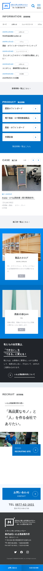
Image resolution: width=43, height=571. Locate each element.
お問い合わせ (12, 568)
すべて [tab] (5, 24)
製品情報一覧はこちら (21, 146)
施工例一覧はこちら (20, 222)
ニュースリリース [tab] (27, 24)
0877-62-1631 (24, 504)
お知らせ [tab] (14, 24)
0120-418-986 (24, 543)
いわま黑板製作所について (24, 374)
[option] (21, 187)
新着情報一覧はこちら (20, 88)
